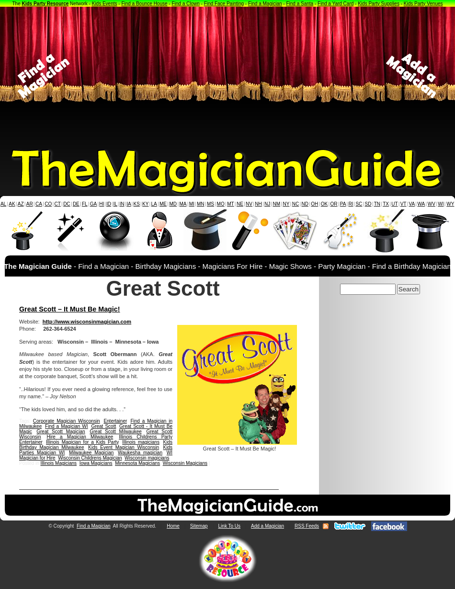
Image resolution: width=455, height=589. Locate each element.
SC (358, 204)
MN (201, 204)
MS (210, 204)
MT (230, 204)
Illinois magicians (140, 442)
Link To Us (229, 526)
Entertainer (114, 421)
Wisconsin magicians (147, 458)
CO (48, 204)
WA (421, 204)
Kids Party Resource (45, 3)
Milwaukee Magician (91, 452)
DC (66, 204)
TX (386, 204)
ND (305, 204)
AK (12, 204)
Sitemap (199, 526)
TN (377, 204)
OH (314, 204)
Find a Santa (299, 3)
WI (441, 204)
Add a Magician (267, 526)
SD (368, 204)
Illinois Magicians (58, 463)
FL (85, 204)
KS (137, 204)
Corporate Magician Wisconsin (66, 421)
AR (29, 204)
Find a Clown (185, 3)
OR (334, 204)
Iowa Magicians (96, 463)
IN (121, 204)
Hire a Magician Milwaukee (80, 436)
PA (343, 204)
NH (258, 204)
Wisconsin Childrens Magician (90, 458)
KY (145, 204)
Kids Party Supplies (378, 3)
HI (101, 204)
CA (38, 204)
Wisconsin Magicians (185, 463)
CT (58, 204)
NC (295, 204)
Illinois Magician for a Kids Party (82, 442)
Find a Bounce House (144, 3)
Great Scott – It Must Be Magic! (69, 309)
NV (249, 204)
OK (324, 204)
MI (191, 204)
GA (93, 204)
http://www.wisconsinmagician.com (87, 321)
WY (450, 204)
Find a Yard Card (335, 3)
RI (350, 204)
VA (412, 204)
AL (3, 204)
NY (286, 204)
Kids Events (104, 3)
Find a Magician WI (66, 426)
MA (183, 204)
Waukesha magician (140, 452)
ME (163, 204)
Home (173, 526)
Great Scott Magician (60, 431)
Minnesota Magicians (137, 463)
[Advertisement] (227, 76)
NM (277, 204)
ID (108, 204)
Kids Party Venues (423, 3)
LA (154, 204)
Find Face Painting (224, 3)
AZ (21, 204)
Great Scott (103, 426)
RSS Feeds (307, 526)
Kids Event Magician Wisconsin (123, 447)
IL (115, 204)
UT (394, 204)
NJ (267, 204)
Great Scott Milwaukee (116, 431)
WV (431, 204)
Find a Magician (265, 3)
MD (173, 204)
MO (221, 204)
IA (128, 204)
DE (76, 204)
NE (240, 204)
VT (403, 204)
